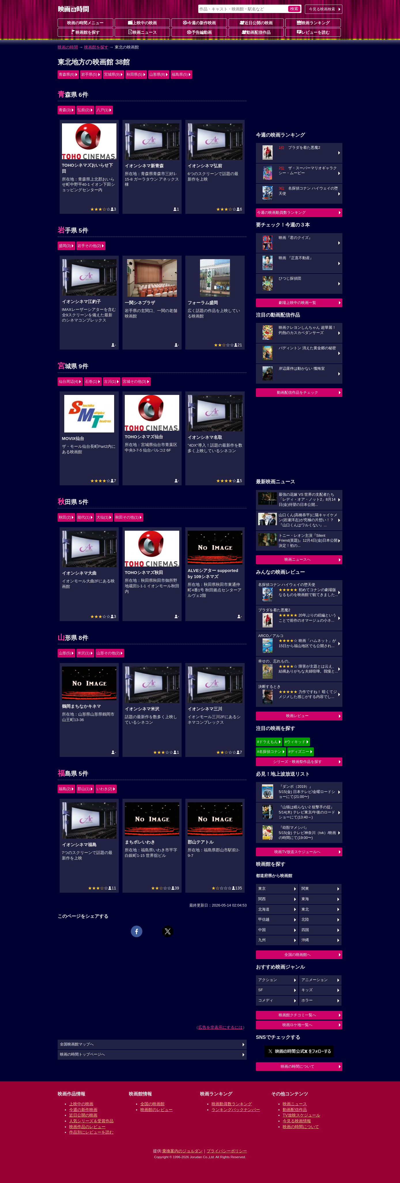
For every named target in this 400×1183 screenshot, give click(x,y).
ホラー (307, 1000)
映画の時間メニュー (85, 23)
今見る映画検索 (322, 9)
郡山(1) (84, 789)
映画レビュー (297, 716)
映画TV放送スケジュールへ (297, 852)
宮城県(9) (112, 74)
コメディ (265, 1000)
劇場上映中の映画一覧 (297, 302)
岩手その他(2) (89, 246)
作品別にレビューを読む (91, 1132)
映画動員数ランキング (232, 1104)
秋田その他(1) (127, 517)
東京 (262, 889)
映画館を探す (85, 32)
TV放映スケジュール (301, 1115)
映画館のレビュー (156, 1109)
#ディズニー (298, 751)
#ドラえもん (267, 742)
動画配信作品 (256, 32)
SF (260, 990)
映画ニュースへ (297, 559)
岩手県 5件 (73, 230)
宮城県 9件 (73, 366)
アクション (267, 980)
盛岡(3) (65, 246)
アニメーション (314, 980)
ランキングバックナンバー (236, 1109)
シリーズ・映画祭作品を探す (297, 761)
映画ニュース (142, 32)
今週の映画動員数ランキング (281, 212)
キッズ (307, 990)
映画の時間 (68, 47)
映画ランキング (313, 22)
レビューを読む (313, 32)
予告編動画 (199, 32)
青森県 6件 (73, 94)
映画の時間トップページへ (82, 1054)
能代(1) (84, 517)
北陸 (305, 920)
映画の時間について (297, 1066)
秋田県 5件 (73, 502)
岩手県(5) (89, 74)
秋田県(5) (134, 74)
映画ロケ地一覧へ (297, 1025)
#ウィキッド (295, 742)
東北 (305, 909)
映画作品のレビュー (87, 1126)
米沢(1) (84, 653)
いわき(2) (104, 789)
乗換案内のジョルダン (182, 1151)
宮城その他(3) (134, 381)
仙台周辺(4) (68, 381)
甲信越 (263, 920)
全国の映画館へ (297, 954)
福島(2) (65, 789)
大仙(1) (103, 517)
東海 (305, 899)
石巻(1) (91, 381)
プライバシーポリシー (227, 1151)
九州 (262, 940)
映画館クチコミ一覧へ (297, 1015)
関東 (305, 889)
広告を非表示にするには (220, 1027)
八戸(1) (103, 110)
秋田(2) (65, 517)
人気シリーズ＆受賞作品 (91, 1121)
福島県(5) (180, 74)
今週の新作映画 (199, 22)
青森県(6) (67, 74)
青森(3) (65, 110)
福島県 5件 (73, 773)
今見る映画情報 (297, 1121)
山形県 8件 (73, 637)
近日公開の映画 (256, 22)
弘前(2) (84, 110)
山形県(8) (157, 74)
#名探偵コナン (269, 751)
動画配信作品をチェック (297, 392)
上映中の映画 (142, 22)
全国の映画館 (152, 1104)
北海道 (263, 909)
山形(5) (65, 653)
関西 (262, 899)
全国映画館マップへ (77, 1044)
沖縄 (305, 940)
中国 (262, 930)
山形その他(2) (108, 653)
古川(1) (110, 381)
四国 (305, 930)
